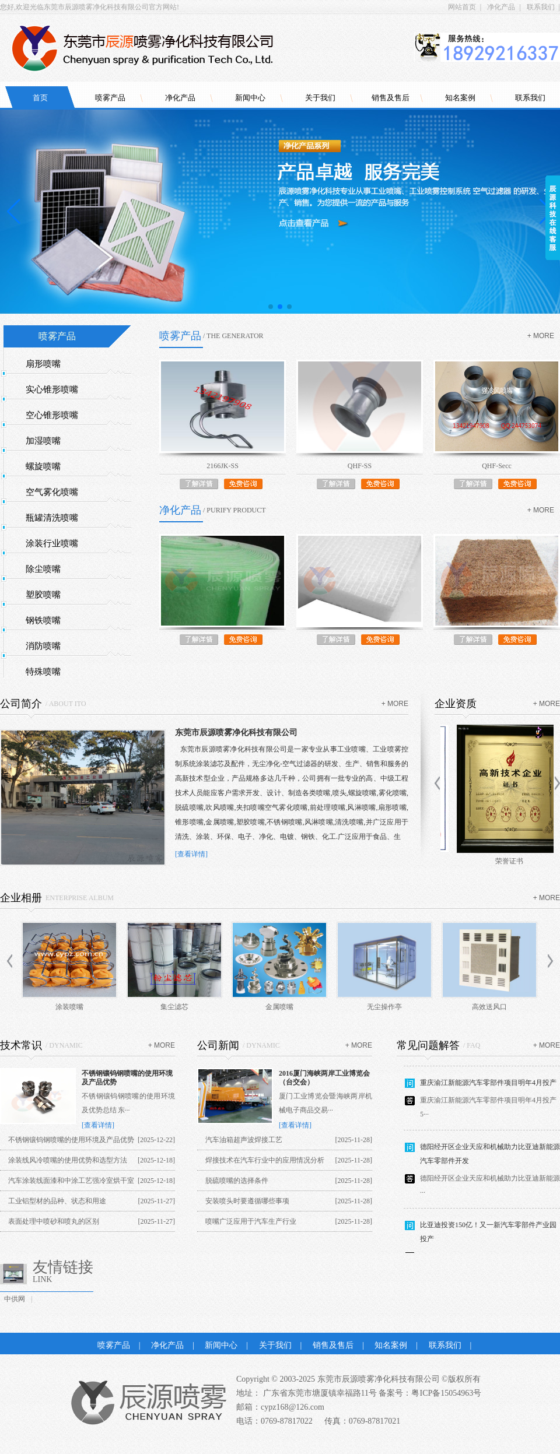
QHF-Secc (497, 466)
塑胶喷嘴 (43, 594)
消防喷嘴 (43, 646)
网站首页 (462, 7)
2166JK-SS (222, 466)
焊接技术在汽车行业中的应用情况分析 (264, 1160)
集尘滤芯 (174, 1007)
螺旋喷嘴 (43, 466)
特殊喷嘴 (43, 671)
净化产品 (501, 7)
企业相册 (21, 898)
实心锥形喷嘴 (52, 389)
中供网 (14, 1299)
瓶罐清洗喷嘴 (52, 517)
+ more (540, 336)
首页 (40, 97)
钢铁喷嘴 (43, 620)
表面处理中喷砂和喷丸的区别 (53, 1221)
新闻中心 (250, 97)
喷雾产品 (110, 97)
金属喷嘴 (279, 1007)
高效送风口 (489, 1007)
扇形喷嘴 (43, 363)
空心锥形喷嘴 (52, 415)
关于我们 (320, 97)
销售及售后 (391, 97)
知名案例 (460, 97)
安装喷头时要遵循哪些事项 (247, 1201)
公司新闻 (218, 1045)
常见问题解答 (428, 1045)
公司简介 (21, 704)
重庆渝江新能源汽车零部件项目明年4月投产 (488, 1085)
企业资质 (456, 704)
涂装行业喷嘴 (52, 543)
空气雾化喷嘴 (52, 492)
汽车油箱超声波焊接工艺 (243, 1140)
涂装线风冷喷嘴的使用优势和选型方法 (67, 1160)
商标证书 (497, 861)
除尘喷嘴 (43, 569)
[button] (270, 306)
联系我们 (541, 7)
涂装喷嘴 (69, 1007)
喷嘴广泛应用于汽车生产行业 (250, 1221)
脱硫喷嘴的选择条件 (236, 1180)
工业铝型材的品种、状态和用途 (57, 1201)
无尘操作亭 (384, 1007)
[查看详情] (191, 854)
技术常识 (21, 1045)
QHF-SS (360, 466)
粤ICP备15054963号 (446, 1393)
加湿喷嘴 (43, 440)
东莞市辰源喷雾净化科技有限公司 (236, 732)
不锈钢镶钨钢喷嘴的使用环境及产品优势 (71, 1140)
